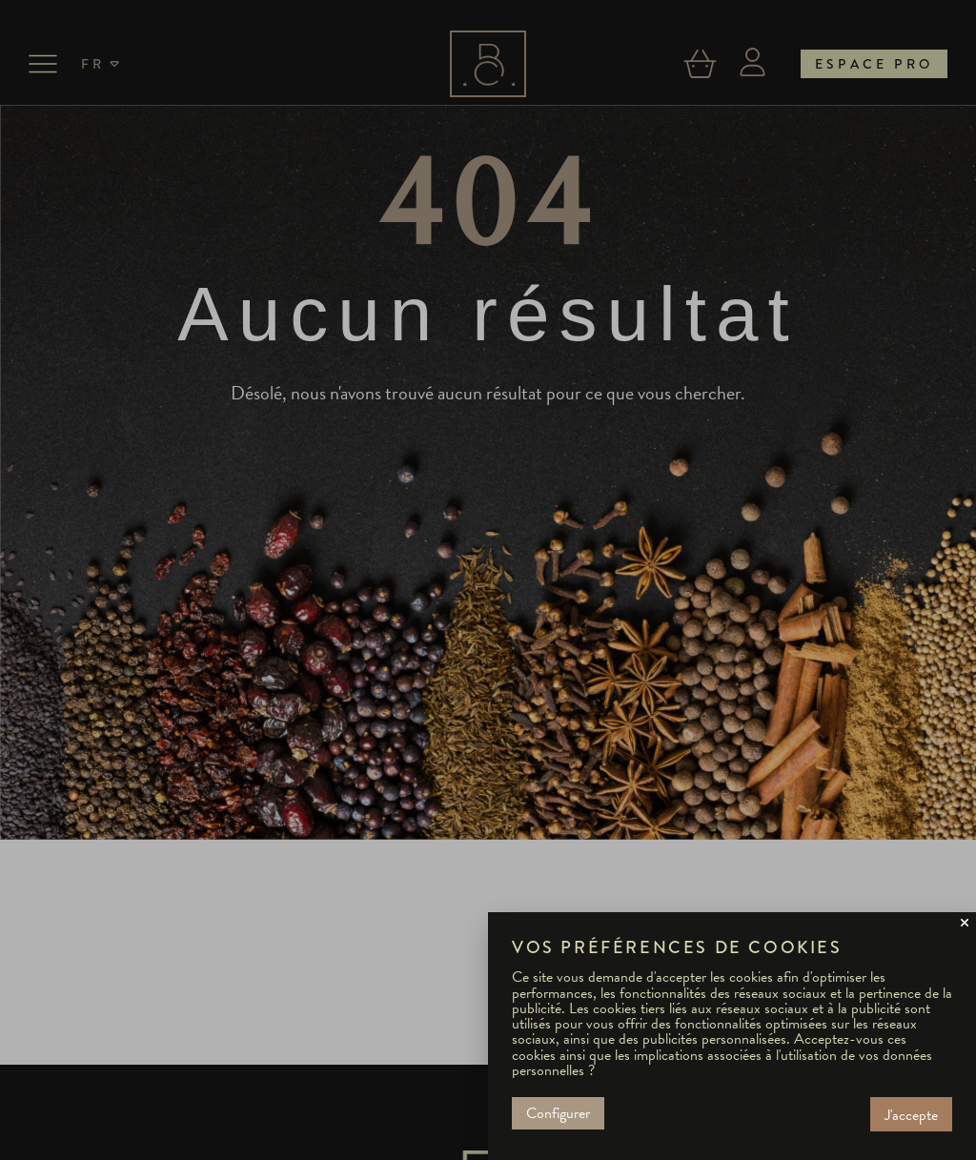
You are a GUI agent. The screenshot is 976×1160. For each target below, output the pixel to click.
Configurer (558, 1113)
